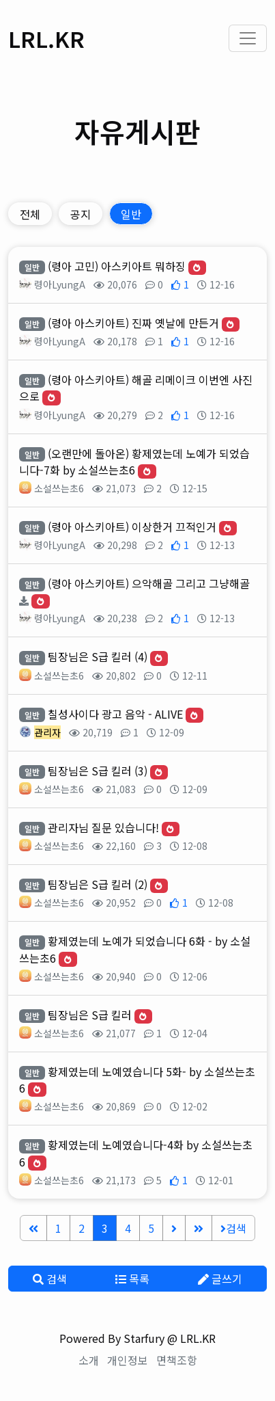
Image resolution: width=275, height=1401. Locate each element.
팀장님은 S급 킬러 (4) (97, 656)
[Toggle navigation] (248, 38)
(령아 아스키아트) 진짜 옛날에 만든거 (133, 323)
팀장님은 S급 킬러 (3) (97, 770)
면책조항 (176, 1360)
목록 (132, 1278)
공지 (80, 214)
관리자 (47, 732)
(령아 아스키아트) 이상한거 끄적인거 (132, 526)
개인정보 (127, 1360)
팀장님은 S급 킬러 (90, 1014)
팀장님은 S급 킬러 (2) (97, 884)
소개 (88, 1360)
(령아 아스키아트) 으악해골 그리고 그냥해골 (149, 583)
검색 (233, 1228)
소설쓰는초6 (59, 488)
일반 (131, 214)
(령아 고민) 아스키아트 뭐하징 (117, 266)
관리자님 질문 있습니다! (103, 827)
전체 (30, 214)
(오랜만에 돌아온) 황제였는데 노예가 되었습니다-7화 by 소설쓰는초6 (134, 461)
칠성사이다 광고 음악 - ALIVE (115, 714)
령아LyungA (59, 284)
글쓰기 (220, 1278)
